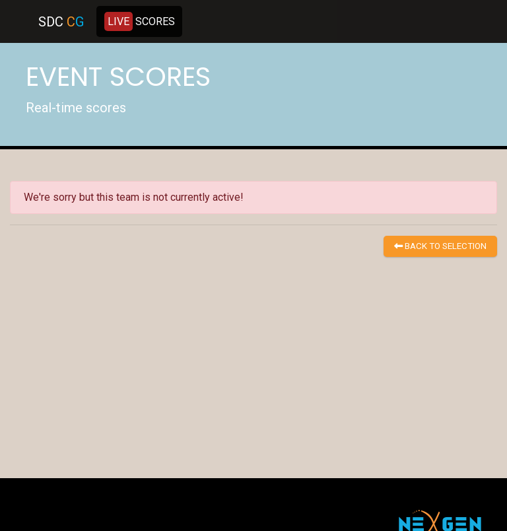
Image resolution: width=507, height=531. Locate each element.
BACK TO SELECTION (440, 246)
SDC (61, 22)
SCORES (139, 21)
